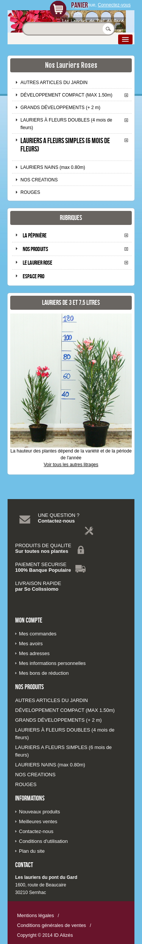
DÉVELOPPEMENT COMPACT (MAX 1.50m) (66, 95)
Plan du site (32, 851)
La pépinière (35, 235)
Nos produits (35, 249)
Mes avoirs (31, 643)
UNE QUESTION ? (59, 515)
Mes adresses (34, 653)
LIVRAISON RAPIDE (38, 583)
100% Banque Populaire (43, 570)
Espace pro (33, 276)
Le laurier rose (37, 262)
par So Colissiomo (36, 589)
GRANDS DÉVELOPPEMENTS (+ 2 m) (60, 107)
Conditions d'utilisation (43, 841)
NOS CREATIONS (39, 180)
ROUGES (30, 192)
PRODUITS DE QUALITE (43, 545)
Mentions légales (35, 915)
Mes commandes (37, 634)
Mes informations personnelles (52, 663)
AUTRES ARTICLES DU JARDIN (53, 82)
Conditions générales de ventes (51, 925)
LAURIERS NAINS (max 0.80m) (52, 167)
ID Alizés (63, 935)
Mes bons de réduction (44, 673)
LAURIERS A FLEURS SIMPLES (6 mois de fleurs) (65, 144)
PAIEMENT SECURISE (40, 564)
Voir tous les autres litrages (71, 464)
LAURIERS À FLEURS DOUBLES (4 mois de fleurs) (66, 123)
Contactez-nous (56, 521)
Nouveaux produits (39, 811)
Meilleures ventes (38, 821)
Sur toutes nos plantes (41, 551)
